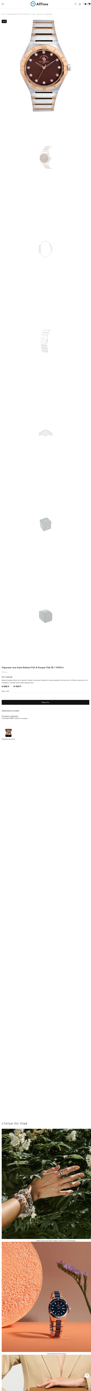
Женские (40, 14)
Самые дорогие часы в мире (56, 1354)
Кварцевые (48, 14)
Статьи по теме (15, 1123)
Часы (3, 14)
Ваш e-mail (5, 691)
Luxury (34, 14)
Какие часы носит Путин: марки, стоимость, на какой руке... (56, 1241)
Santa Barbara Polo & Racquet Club (18, 14)
